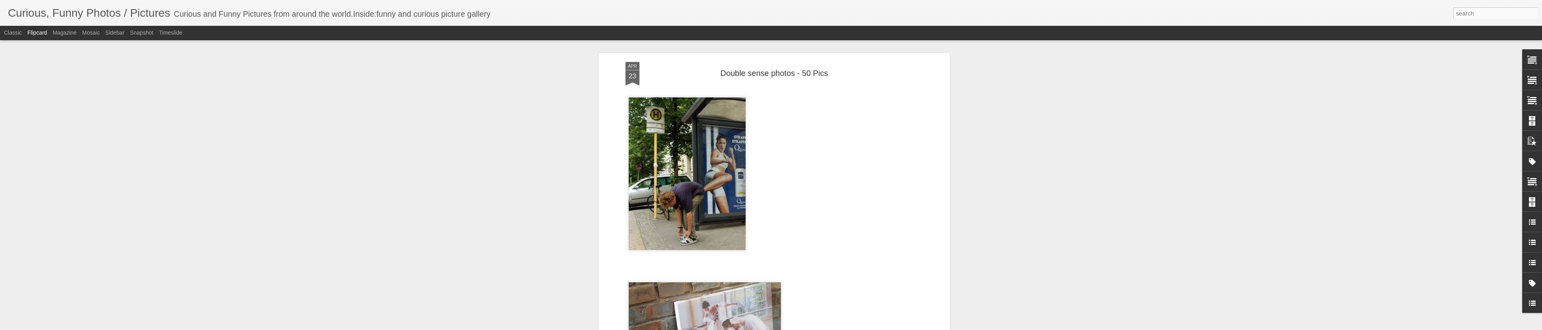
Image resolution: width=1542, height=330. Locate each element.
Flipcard (37, 32)
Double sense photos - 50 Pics (774, 73)
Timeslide (170, 32)
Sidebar (114, 32)
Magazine (65, 32)
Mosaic (90, 32)
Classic (13, 32)
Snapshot (141, 32)
